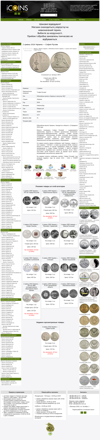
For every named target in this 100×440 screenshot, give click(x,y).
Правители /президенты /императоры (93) (89, 159)
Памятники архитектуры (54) (86, 144)
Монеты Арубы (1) (7, 148)
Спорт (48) (82, 179)
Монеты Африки (5, 182)
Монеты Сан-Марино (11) (8, 164)
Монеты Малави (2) (6, 206)
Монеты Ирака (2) (6, 251)
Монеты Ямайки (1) (6, 333)
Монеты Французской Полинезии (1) (8, 170)
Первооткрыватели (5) (85, 151)
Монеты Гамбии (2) (6, 192)
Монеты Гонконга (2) (7, 262)
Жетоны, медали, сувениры (8, 381)
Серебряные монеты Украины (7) (10, 51)
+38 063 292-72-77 (49, 4)
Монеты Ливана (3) (6, 269)
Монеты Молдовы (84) (7, 141)
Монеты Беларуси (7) (7, 88)
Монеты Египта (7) (6, 194)
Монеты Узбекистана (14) (8, 293)
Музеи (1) (81, 121)
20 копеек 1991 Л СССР (85, 338)
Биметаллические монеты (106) (87, 63)
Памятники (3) (83, 142)
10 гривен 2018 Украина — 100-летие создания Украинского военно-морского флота (89, 221)
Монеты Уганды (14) (6, 226)
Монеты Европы (5, 82)
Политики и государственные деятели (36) (89, 155)
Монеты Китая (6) (6, 258)
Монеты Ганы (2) (5, 191)
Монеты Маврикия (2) (7, 203)
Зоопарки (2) (82, 88)
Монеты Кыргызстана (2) (7, 264)
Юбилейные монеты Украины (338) (10, 49)
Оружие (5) (82, 140)
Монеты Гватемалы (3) (7, 310)
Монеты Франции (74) (7, 167)
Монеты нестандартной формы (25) (88, 118)
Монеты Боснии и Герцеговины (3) (10, 89)
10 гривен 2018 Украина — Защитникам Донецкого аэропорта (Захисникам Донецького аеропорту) (89, 237)
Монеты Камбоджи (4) (7, 256)
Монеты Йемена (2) (6, 253)
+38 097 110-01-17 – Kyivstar (78, 397)
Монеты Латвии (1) (6, 136)
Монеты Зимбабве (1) (7, 198)
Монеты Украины (5, 46)
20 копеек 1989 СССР (85, 374)
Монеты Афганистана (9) (8, 239)
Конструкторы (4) (83, 98)
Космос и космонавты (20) (86, 102)
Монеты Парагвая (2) (7, 348)
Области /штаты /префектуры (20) (88, 135)
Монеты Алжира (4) (6, 184)
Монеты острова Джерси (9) (9, 118)
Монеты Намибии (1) (6, 212)
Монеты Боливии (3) (6, 340)
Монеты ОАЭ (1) (5, 276)
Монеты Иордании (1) (7, 248)
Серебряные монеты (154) (86, 177)
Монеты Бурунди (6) (6, 189)
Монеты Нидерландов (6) (8, 146)
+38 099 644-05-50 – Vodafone (78, 398)
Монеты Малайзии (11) (7, 271)
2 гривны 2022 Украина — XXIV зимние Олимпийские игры (87, 387)
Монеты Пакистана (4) (7, 279)
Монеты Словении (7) (7, 165)
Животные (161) (83, 79)
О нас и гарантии (54, 19)
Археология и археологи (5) (86, 59)
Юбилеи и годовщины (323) (86, 203)
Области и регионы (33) (85, 137)
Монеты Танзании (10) (7, 222)
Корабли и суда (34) (84, 100)
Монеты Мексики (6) (6, 317)
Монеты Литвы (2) (6, 138)
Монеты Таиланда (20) (7, 288)
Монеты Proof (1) (83, 112)
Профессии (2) (83, 166)
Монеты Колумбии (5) (7, 346)
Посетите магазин (89, 48)
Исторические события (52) (86, 93)
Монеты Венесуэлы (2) (7, 344)
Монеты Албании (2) (6, 84)
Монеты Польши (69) (7, 151)
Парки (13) (82, 146)
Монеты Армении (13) (7, 237)
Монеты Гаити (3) (6, 308)
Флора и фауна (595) (84, 191)
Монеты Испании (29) (7, 132)
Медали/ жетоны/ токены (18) (87, 109)
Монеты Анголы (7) (6, 185)
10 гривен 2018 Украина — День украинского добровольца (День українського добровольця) (87, 252)
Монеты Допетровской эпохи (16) (11, 157)
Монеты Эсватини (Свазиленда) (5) (10, 215)
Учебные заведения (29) (85, 186)
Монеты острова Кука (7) (9, 371)
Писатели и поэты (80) (85, 153)
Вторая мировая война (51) (86, 68)
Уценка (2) (82, 184)
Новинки (28, 19)
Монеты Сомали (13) (6, 217)
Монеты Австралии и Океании (9, 361)
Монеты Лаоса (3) (6, 267)
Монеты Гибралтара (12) (9, 101)
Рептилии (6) (82, 172)
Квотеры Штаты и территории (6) (11, 329)
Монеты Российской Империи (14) (11, 160)
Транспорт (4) (82, 182)
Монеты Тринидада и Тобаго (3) (9, 351)
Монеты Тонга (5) (6, 375)
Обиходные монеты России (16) (11, 158)
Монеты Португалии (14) (7, 153)
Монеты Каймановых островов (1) (11, 103)
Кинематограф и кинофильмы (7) (88, 95)
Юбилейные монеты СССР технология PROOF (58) (8, 77)
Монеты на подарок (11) (85, 116)
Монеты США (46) (6, 324)
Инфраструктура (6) (84, 91)
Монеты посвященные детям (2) (87, 119)
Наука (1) (81, 130)
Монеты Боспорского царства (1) (10, 67)
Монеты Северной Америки (8, 301)
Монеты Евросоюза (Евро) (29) (9, 127)
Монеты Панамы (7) (6, 321)
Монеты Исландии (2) (7, 130)
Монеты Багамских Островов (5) (9, 303)
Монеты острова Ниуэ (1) (9, 369)
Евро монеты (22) (84, 75)
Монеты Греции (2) (6, 125)
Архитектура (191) (84, 61)
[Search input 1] (47, 15)
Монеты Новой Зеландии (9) (8, 368)
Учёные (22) (82, 187)
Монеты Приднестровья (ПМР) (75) (8, 144)
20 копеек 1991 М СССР (85, 350)
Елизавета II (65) (83, 77)
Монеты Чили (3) (5, 355)
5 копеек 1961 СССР (84, 326)
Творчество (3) (83, 180)
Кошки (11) (82, 103)
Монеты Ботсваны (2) (7, 187)
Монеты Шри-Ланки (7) (7, 297)
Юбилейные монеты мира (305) (87, 205)
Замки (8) (81, 81)
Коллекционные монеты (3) (86, 96)
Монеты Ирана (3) (6, 249)
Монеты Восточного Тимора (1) (9, 241)
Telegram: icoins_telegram (49, 8)
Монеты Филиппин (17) (7, 295)
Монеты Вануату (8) (6, 364)
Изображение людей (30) (85, 89)
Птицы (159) (82, 168)
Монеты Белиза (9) (6, 307)
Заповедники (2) (83, 82)
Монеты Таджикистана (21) (8, 286)
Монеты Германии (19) (7, 123)
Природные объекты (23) (85, 163)
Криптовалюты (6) (6, 384)
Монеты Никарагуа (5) (7, 319)
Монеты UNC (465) (84, 114)
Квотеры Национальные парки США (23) (10, 327)
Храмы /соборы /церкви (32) (86, 195)
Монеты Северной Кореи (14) (9, 283)
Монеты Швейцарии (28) (7, 174)
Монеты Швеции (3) (6, 176)
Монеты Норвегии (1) (7, 150)
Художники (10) (83, 196)
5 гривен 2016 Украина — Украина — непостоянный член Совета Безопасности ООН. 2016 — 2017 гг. (89, 284)
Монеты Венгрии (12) (7, 122)
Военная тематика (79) (85, 65)
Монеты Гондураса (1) (7, 312)
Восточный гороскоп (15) (85, 66)
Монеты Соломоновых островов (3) (8, 111)
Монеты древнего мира (7, 64)
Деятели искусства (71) (85, 74)
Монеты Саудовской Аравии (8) (9, 281)
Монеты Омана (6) (6, 278)
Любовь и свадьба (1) (85, 107)
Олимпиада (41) (83, 139)
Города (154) (82, 72)
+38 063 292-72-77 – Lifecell (77, 395)
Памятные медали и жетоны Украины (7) (8, 55)
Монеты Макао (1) (7, 260)
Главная (20, 19)
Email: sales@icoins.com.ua (48, 11)
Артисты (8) (82, 58)
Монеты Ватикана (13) (7, 120)
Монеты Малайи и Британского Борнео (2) (10, 99)
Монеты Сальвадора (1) (7, 322)
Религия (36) (82, 170)
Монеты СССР (5, 71)
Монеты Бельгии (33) (7, 86)
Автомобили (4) (83, 56)
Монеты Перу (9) (5, 349)
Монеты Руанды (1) (6, 213)
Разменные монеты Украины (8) (9, 53)
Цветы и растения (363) (85, 200)
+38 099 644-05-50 (49, 7)
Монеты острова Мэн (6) (9, 106)
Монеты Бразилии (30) (7, 342)
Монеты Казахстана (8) (7, 255)
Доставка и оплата (40, 19)
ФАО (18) (81, 189)
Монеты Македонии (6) (7, 139)
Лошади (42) (82, 105)
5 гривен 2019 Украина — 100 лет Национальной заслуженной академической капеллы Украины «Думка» (88, 300)
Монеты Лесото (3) (6, 201)
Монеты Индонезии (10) (7, 246)
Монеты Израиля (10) (7, 242)
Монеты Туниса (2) (6, 224)
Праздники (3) (83, 161)
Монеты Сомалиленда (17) (8, 219)
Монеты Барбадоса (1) (7, 305)
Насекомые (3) (83, 128)
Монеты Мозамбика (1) (7, 210)
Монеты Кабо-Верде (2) (7, 199)
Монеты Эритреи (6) (6, 228)
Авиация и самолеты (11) (86, 54)
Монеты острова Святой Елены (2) (11, 108)
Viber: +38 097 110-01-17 (48, 10)
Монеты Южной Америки (7, 337)
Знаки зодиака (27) (84, 86)
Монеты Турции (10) (6, 292)
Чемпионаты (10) (83, 202)
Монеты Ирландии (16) (7, 129)
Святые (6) (82, 175)
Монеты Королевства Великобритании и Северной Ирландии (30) (9, 95)
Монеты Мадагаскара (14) (8, 205)
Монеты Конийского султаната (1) (10, 65)
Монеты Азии (4, 232)
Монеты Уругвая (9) (6, 353)
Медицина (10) (83, 111)
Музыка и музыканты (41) (86, 123)
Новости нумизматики (69, 19)
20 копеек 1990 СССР (85, 362)
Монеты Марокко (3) (6, 208)
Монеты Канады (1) (6, 314)
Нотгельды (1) (83, 132)
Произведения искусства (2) (86, 165)
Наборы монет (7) (84, 125)
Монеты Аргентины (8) (7, 339)
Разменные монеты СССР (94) (9, 73)
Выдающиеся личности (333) (86, 70)
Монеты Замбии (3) (6, 196)
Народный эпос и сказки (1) (86, 126)
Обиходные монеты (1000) (86, 133)
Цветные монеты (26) (85, 198)
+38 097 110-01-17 (49, 5)
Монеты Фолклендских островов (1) (8, 114)
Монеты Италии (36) (6, 134)
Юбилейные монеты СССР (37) (9, 75)
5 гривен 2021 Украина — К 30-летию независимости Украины (89, 270)
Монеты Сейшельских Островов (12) (11, 221)
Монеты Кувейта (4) (6, 265)
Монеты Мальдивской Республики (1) (11, 272)
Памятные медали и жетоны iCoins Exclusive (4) (10, 59)
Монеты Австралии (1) (7, 362)
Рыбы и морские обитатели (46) (87, 173)
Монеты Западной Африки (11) (10, 116)
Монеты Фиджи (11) (6, 376)
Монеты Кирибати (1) (7, 366)
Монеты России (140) (7, 155)
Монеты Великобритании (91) (9, 91)
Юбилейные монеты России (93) (11, 162)
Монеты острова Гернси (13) (10, 105)
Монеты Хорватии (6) (7, 172)
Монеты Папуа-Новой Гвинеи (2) (10, 373)
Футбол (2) (82, 193)
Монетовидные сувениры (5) (8, 382)
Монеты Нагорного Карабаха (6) (11, 235)
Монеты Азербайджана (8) (8, 234)
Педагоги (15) (82, 149)
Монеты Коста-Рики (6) (7, 315)
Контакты (82, 19)
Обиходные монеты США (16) (10, 331)
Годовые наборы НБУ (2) (8, 47)
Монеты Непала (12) (6, 274)
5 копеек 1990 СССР (84, 314)
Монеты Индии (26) (6, 244)
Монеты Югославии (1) (7, 177)
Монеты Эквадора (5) (7, 356)
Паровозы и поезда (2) (85, 147)
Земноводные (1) (83, 84)
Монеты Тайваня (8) (6, 290)
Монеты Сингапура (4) (7, 285)
